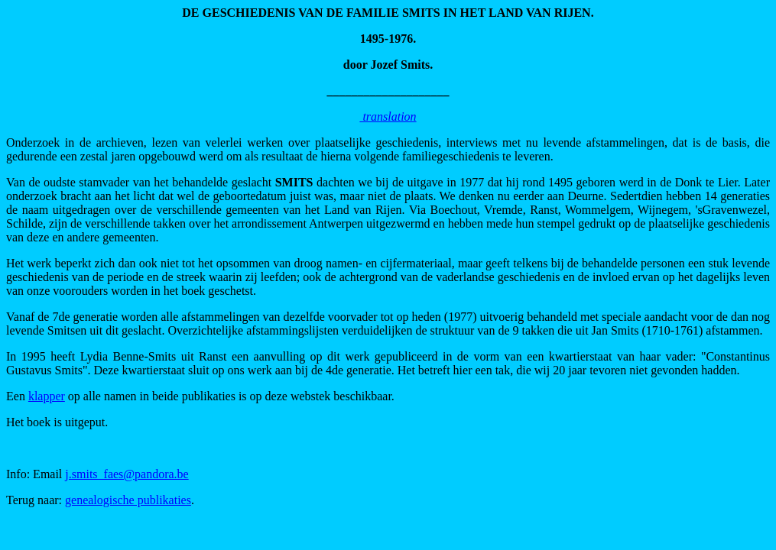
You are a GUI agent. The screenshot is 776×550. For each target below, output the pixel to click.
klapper (46, 396)
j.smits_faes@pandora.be (126, 473)
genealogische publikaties (128, 499)
